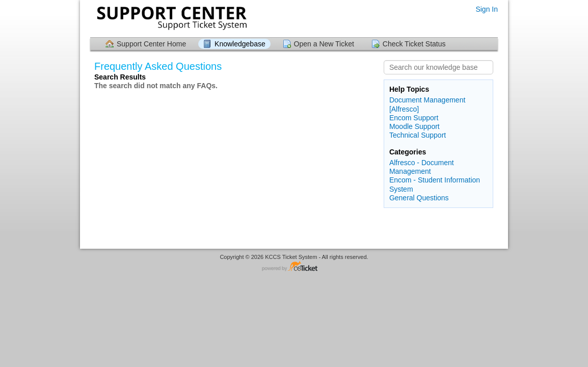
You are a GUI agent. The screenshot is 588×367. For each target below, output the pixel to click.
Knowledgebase (240, 44)
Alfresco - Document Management (421, 167)
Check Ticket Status (414, 44)
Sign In (486, 9)
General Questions (419, 198)
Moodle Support (414, 126)
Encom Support (414, 118)
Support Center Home (151, 44)
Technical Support (417, 135)
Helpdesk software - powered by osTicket (294, 267)
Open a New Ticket (324, 44)
